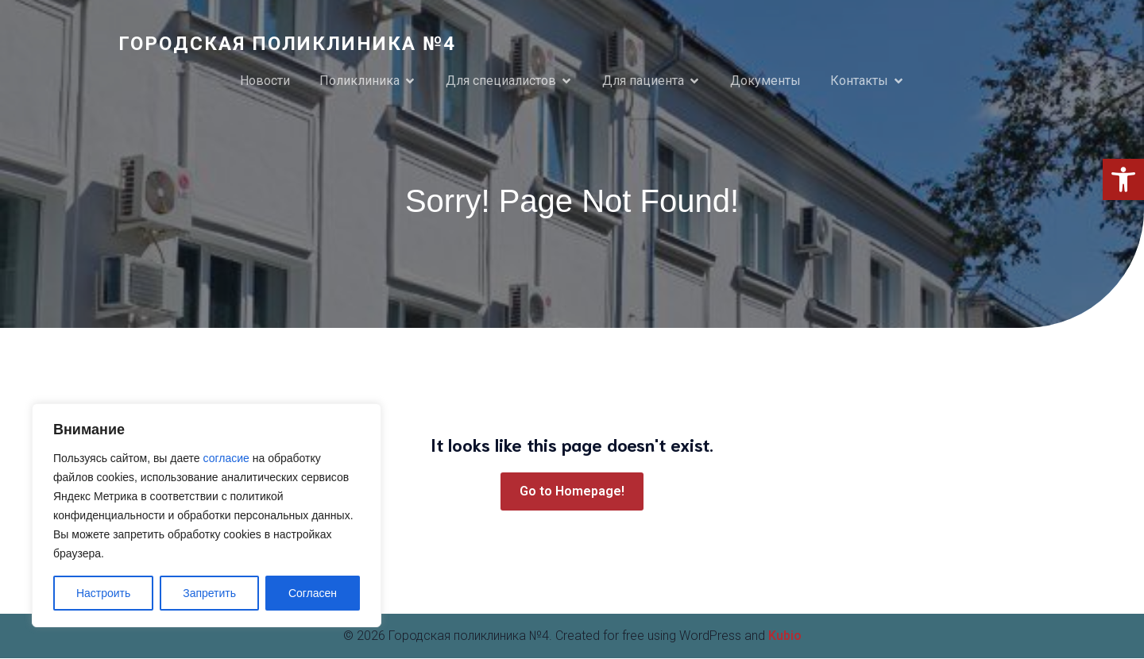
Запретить (209, 593)
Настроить (103, 593)
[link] (1123, 179)
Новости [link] (265, 80)
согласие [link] (226, 458)
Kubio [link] (785, 636)
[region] (206, 515)
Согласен (312, 593)
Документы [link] (765, 80)
